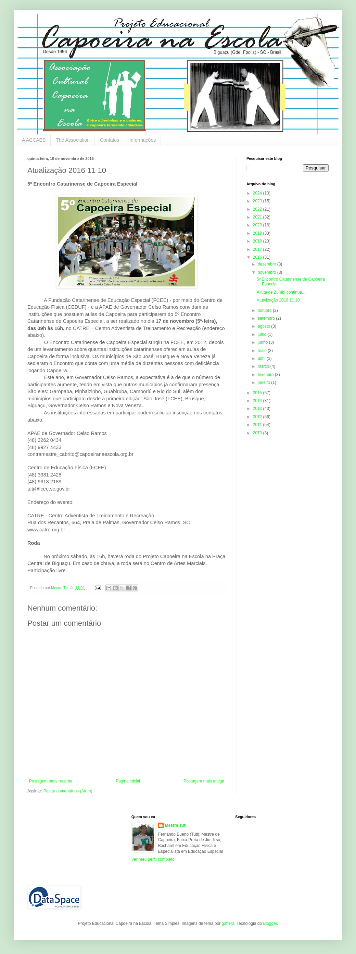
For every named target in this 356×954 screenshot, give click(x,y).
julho (263, 334)
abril (262, 358)
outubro (265, 310)
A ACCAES (34, 140)
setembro (267, 318)
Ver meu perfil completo (153, 859)
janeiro (264, 382)
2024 (258, 193)
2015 (258, 392)
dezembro (267, 264)
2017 (258, 249)
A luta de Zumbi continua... (281, 292)
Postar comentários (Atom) (67, 791)
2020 (258, 225)
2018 (258, 241)
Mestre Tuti (176, 825)
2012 (258, 416)
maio (263, 350)
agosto (264, 326)
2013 (258, 408)
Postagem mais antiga (203, 781)
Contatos (109, 140)
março (264, 366)
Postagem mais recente (50, 781)
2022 (258, 209)
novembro (267, 272)
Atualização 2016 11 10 (278, 300)
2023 (258, 201)
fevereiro (266, 374)
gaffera (227, 923)
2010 (258, 433)
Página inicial (128, 781)
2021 (258, 217)
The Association (73, 140)
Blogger (270, 923)
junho (263, 342)
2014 (258, 400)
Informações (142, 140)
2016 (258, 257)
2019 (258, 233)
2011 (258, 424)
